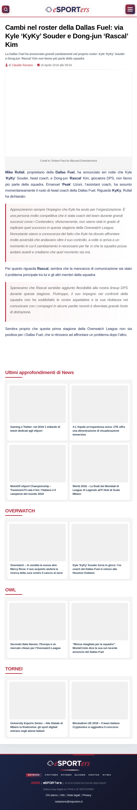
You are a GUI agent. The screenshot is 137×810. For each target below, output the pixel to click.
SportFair (94, 775)
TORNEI (13, 668)
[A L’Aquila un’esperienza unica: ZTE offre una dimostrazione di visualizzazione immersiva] (99, 404)
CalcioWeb (80, 775)
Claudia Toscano (22, 65)
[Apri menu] (130, 9)
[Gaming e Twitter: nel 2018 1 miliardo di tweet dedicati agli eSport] (37, 404)
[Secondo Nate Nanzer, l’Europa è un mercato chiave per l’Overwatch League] (37, 624)
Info (62, 795)
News (68, 372)
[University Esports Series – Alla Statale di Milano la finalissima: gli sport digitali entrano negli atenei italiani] (37, 703)
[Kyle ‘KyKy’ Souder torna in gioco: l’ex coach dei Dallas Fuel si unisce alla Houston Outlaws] (99, 545)
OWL (10, 589)
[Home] (67, 9)
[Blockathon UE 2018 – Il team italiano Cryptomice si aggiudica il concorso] (99, 703)
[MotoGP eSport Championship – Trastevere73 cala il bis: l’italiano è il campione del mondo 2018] (37, 463)
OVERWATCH (20, 510)
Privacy (87, 795)
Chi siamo (52, 795)
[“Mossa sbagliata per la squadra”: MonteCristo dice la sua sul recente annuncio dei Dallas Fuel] (99, 624)
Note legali (73, 795)
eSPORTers (52, 783)
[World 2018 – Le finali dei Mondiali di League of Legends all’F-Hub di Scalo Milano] (99, 463)
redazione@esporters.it (69, 801)
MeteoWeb (66, 775)
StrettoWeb (51, 775)
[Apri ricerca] (5, 9)
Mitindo (107, 775)
